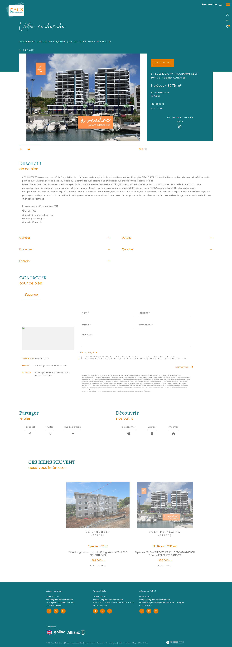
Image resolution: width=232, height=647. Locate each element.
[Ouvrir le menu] (228, 4)
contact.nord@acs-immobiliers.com (154, 599)
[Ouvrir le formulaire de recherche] (212, 4)
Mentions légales (111, 643)
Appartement (101, 42)
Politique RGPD (136, 643)
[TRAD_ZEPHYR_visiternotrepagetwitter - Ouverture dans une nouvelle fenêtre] (56, 611)
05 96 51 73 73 (145, 596)
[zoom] (83, 140)
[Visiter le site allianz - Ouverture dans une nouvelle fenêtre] (76, 632)
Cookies (145, 643)
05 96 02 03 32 (99, 596)
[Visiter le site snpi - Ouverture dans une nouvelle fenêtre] (49, 632)
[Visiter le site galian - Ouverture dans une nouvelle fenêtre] (59, 632)
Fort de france (86, 42)
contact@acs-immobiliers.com (50, 365)
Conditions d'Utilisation (131, 391)
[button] (29, 149)
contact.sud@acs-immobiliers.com (108, 599)
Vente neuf (73, 42)
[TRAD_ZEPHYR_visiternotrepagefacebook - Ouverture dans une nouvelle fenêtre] (49, 611)
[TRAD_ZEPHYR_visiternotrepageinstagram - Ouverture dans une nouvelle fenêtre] (63, 611)
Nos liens (127, 643)
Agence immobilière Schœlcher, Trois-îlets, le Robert (42, 42)
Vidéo (180, 122)
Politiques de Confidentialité (113, 391)
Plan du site (101, 643)
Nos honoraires (90, 643)
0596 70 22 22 (41, 358)
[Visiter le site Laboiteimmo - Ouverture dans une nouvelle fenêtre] (175, 642)
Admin (121, 643)
